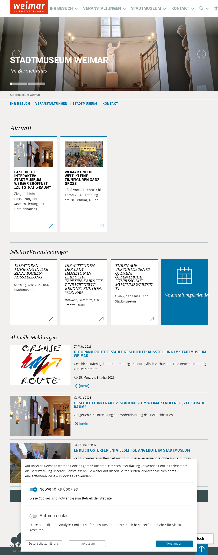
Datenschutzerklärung (44, 543)
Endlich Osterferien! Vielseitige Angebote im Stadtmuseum (132, 450)
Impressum (87, 543)
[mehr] (84, 386)
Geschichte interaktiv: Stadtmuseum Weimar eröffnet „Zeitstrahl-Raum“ (140, 405)
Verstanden (174, 543)
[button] (16, 54)
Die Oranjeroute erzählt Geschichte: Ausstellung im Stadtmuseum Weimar (140, 354)
